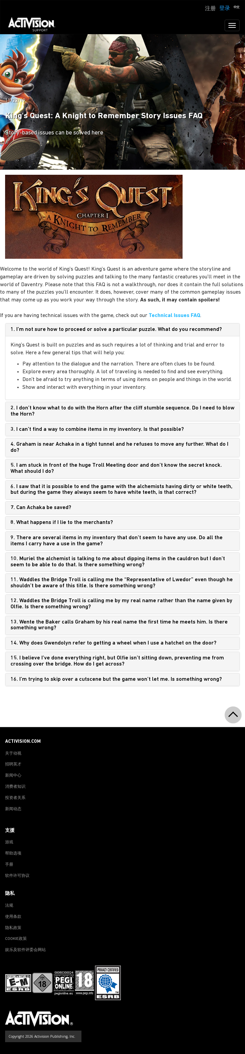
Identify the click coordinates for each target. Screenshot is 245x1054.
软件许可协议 (17, 876)
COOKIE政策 (16, 939)
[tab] (122, 329)
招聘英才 (13, 764)
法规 (9, 906)
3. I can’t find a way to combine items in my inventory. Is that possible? (97, 429)
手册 (9, 865)
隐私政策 (13, 928)
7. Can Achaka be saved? (41, 507)
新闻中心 (13, 776)
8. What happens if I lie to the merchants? (62, 522)
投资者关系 (15, 798)
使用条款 (13, 917)
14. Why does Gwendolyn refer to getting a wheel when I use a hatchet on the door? (113, 643)
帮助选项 (13, 853)
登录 (224, 8)
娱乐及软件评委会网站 (25, 950)
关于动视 (13, 754)
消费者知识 (15, 787)
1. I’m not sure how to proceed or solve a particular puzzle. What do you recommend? (116, 329)
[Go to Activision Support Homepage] (35, 25)
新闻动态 (13, 809)
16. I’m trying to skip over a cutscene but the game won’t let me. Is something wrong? (116, 679)
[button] (236, 7)
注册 (210, 9)
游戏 (9, 842)
